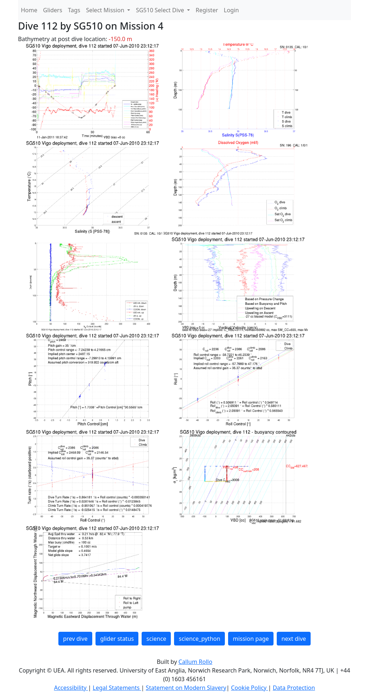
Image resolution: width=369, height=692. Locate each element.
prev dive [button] (75, 639)
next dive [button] (293, 639)
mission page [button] (251, 639)
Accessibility (71, 688)
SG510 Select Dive (161, 10)
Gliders (52, 10)
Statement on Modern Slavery (186, 688)
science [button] (156, 639)
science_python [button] (199, 639)
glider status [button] (117, 639)
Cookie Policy (249, 688)
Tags (74, 10)
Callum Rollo (195, 662)
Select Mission (106, 10)
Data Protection (294, 688)
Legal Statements (117, 688)
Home (29, 10)
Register (207, 10)
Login (231, 10)
